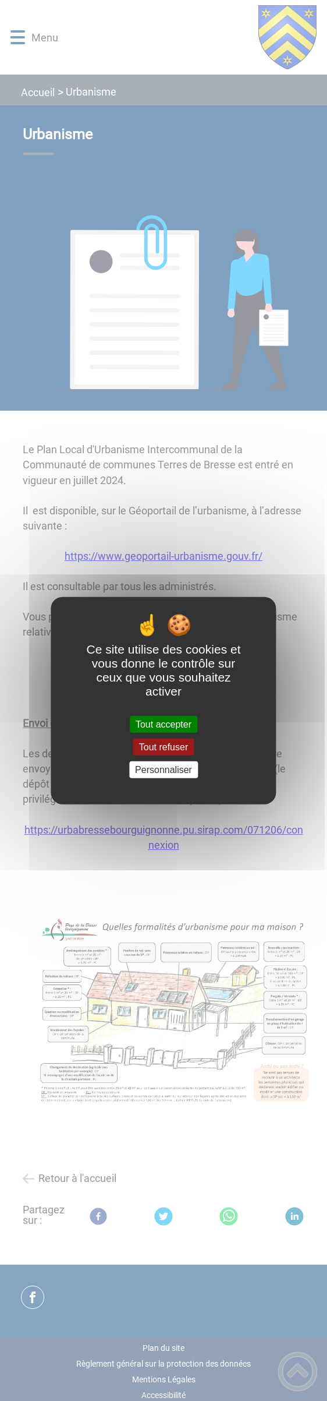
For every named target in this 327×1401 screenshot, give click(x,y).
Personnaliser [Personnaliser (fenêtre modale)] (163, 770)
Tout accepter (163, 724)
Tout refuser (163, 746)
